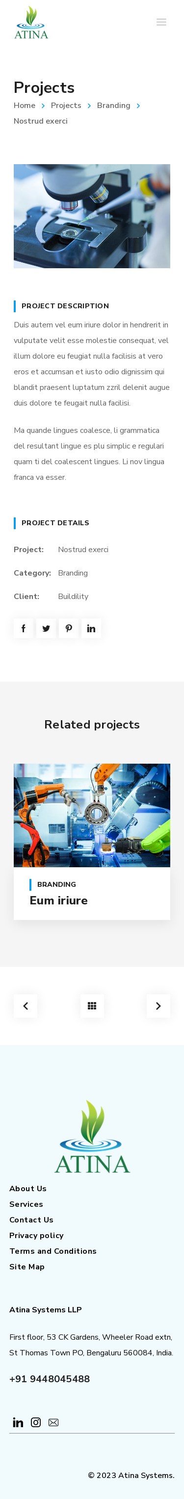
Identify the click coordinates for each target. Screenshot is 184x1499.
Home (24, 105)
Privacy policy (36, 1235)
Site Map (27, 1267)
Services (26, 1204)
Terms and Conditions (53, 1251)
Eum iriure (58, 900)
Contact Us (31, 1220)
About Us (28, 1188)
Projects (66, 105)
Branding (114, 105)
